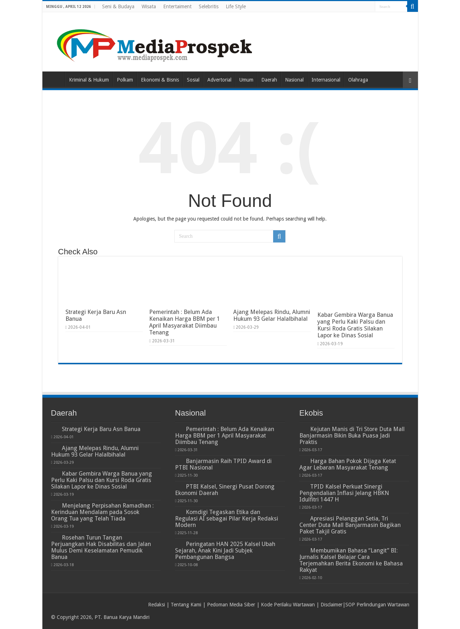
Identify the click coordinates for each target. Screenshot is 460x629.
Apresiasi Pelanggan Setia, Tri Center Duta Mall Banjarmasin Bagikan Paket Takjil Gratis (350, 525)
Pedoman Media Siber (231, 604)
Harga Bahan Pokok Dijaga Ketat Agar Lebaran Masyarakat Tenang (347, 464)
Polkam (125, 80)
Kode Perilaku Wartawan (288, 604)
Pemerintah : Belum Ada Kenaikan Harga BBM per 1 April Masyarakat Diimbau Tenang (184, 322)
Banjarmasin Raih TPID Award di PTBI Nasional (223, 464)
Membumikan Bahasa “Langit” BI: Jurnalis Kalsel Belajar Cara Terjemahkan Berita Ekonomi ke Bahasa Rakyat (351, 560)
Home (55, 79)
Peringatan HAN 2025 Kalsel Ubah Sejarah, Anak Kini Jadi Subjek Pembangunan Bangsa (225, 550)
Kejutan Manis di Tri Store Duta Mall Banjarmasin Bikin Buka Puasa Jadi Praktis (352, 435)
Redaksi (156, 604)
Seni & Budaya (118, 6)
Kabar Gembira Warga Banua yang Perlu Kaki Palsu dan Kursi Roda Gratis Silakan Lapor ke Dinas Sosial (355, 325)
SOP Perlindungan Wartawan (377, 604)
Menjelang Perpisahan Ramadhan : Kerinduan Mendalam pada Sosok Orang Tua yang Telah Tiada (102, 512)
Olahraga (358, 80)
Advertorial (219, 80)
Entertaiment (177, 6)
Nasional (294, 80)
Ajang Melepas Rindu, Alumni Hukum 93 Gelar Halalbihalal (271, 315)
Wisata (149, 6)
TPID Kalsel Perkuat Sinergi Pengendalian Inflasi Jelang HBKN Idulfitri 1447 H (344, 493)
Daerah (269, 80)
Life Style (236, 6)
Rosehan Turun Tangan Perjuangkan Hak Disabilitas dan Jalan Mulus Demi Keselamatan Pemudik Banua (101, 547)
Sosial (193, 80)
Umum (246, 80)
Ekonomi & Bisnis (160, 80)
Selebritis (208, 6)
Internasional (326, 80)
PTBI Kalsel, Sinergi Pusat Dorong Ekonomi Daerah (225, 489)
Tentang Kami (186, 604)
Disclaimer (331, 604)
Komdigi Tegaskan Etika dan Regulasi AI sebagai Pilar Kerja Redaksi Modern (226, 518)
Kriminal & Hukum (89, 80)
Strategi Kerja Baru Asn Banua (101, 429)
